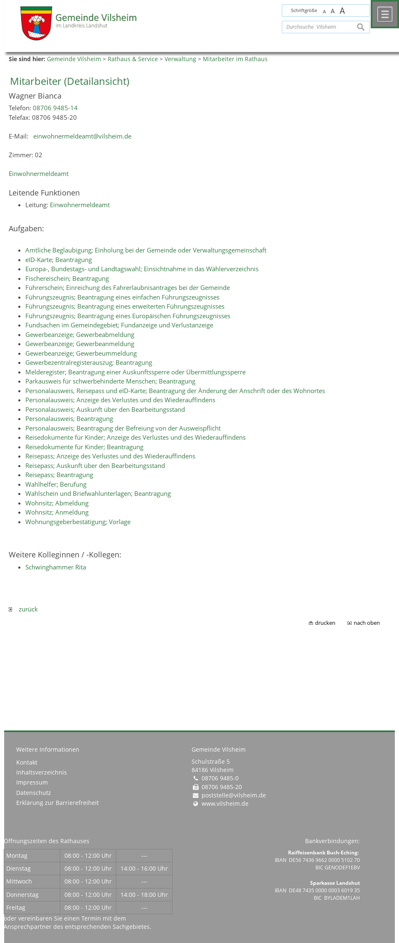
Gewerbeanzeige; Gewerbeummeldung (81, 353)
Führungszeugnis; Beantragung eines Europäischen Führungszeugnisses (127, 316)
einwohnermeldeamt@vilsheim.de (82, 136)
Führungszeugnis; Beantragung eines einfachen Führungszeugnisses (122, 297)
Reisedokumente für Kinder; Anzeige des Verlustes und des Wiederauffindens (135, 437)
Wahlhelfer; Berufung (55, 484)
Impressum (32, 782)
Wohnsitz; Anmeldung (57, 512)
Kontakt (26, 762)
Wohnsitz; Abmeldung (57, 503)
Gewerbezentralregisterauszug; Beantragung (88, 362)
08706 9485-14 (55, 108)
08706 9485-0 (220, 778)
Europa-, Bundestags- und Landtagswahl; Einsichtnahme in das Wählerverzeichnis (142, 269)
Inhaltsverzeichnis (41, 772)
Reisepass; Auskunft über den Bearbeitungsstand (95, 465)
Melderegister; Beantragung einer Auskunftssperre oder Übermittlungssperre (135, 372)
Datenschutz (33, 793)
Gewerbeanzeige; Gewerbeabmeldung (79, 334)
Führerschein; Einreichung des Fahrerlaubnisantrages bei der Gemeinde (127, 287)
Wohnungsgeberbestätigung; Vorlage (78, 521)
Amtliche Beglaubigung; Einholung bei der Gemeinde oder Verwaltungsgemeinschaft (145, 250)
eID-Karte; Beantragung (58, 259)
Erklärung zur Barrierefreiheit (57, 803)
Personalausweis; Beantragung (69, 418)
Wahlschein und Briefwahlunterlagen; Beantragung (98, 493)
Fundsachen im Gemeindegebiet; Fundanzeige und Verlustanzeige (119, 325)
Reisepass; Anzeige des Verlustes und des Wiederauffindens (110, 456)
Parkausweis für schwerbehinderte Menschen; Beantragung (110, 381)
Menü (384, 14)
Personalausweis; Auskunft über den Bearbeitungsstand (105, 409)
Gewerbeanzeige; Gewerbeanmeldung (79, 343)
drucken (325, 622)
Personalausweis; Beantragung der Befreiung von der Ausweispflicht (123, 428)
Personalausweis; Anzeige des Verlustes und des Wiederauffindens (120, 400)
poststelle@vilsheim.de (234, 795)
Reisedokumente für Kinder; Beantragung (84, 447)
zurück (23, 609)
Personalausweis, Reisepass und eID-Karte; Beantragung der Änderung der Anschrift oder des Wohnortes (175, 390)
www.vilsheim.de (225, 803)
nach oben (367, 622)
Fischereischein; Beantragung (67, 278)
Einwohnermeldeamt (39, 173)
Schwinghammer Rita (55, 567)
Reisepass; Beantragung (59, 474)
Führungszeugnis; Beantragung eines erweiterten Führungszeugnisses (124, 306)
